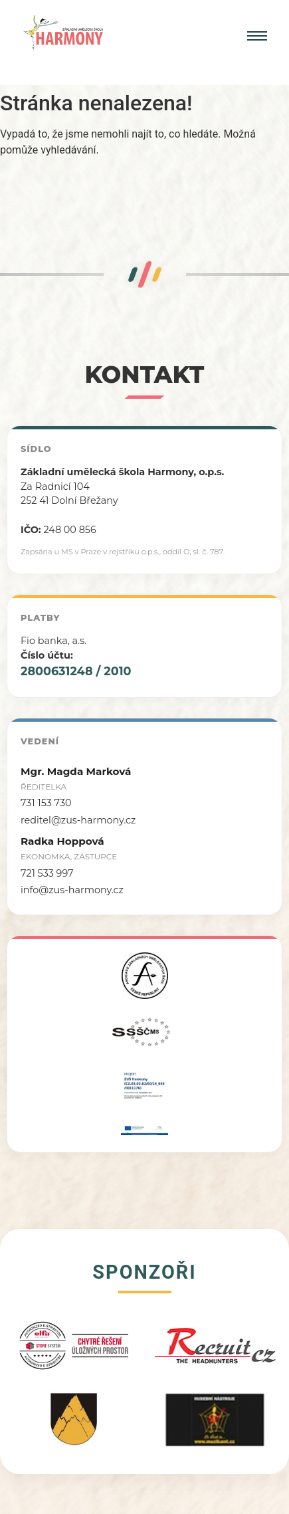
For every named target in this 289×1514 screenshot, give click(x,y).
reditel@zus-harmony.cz (78, 820)
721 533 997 (47, 873)
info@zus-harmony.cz (72, 890)
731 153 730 (46, 803)
